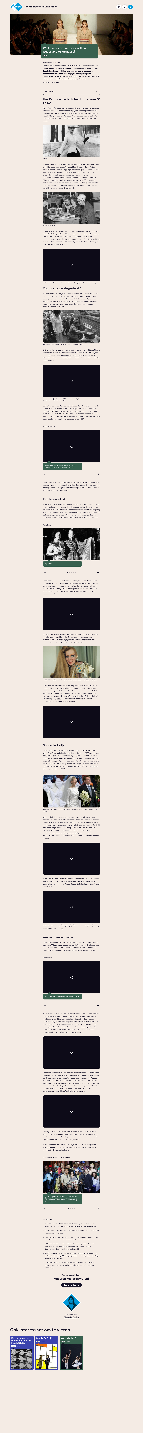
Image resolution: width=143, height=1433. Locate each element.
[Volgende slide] (98, 474)
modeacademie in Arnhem (53, 758)
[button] (67, 572)
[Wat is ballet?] (71, 1353)
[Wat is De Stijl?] (46, 1353)
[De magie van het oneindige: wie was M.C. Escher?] (22, 1353)
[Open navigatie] (130, 7)
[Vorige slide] (45, 474)
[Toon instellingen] (118, 7)
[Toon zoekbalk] (124, 7)
